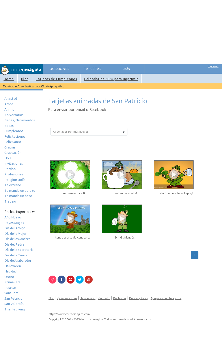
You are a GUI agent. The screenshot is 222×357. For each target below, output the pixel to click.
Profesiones (13, 174)
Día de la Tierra (15, 255)
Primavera (12, 282)
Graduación (12, 152)
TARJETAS (92, 69)
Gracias (9, 147)
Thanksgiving (14, 309)
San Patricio (13, 298)
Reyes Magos (14, 223)
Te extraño (12, 185)
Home (9, 79)
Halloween (12, 266)
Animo (9, 109)
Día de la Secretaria (19, 250)
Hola (7, 158)
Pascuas (10, 287)
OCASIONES (59, 69)
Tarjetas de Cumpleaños (56, 79)
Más (126, 69)
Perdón (10, 169)
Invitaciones (13, 163)
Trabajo (10, 201)
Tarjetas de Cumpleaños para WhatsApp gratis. (33, 86)
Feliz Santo (12, 142)
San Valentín (14, 304)
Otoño (9, 277)
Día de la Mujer (15, 233)
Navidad (10, 271)
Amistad (10, 98)
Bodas (9, 126)
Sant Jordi (11, 293)
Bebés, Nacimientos (19, 120)
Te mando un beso (18, 196)
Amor (8, 104)
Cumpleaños (13, 131)
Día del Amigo (14, 228)
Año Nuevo (12, 217)
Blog (25, 79)
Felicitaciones (14, 136)
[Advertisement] (106, 31)
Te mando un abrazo (19, 190)
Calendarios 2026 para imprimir (111, 79)
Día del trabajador (17, 260)
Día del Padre (14, 244)
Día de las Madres (17, 239)
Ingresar (213, 66)
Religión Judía (14, 180)
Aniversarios (14, 115)
